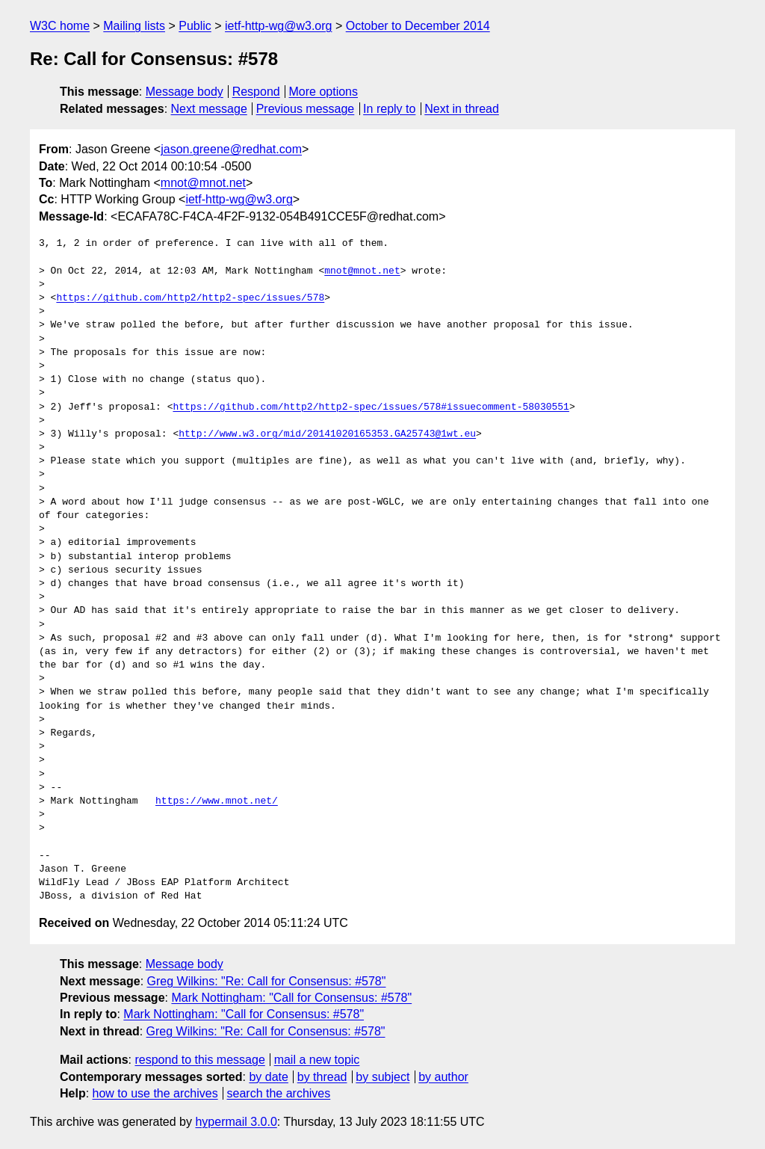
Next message (209, 108)
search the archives (279, 1093)
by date (268, 1077)
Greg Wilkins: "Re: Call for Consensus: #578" (266, 981)
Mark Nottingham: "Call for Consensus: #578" (291, 997)
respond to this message (199, 1059)
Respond (256, 91)
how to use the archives (155, 1093)
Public (195, 25)
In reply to (389, 108)
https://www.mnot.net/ (216, 801)
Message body (184, 91)
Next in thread (461, 108)
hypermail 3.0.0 (235, 1121)
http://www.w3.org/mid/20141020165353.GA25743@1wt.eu (327, 434)
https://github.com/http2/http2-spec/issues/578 (190, 298)
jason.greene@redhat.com (231, 149)
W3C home (60, 25)
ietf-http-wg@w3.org (278, 25)
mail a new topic (317, 1059)
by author (443, 1077)
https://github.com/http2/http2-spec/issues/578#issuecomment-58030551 (371, 407)
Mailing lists (134, 25)
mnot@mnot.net (203, 182)
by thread (322, 1077)
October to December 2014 (418, 25)
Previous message (305, 108)
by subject (382, 1077)
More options (324, 91)
